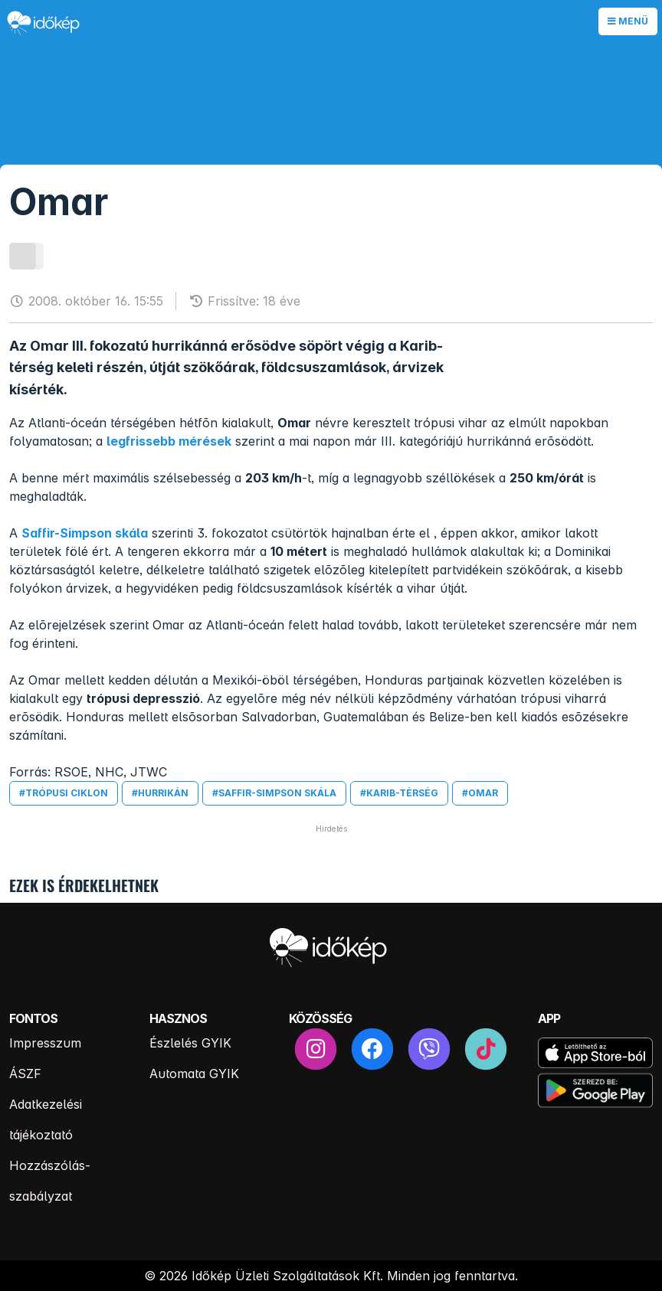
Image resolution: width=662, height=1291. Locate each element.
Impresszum (45, 1043)
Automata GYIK (194, 1073)
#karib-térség (399, 793)
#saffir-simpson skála (274, 793)
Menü (628, 21)
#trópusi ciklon (63, 793)
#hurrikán (160, 793)
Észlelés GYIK (190, 1043)
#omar (480, 793)
